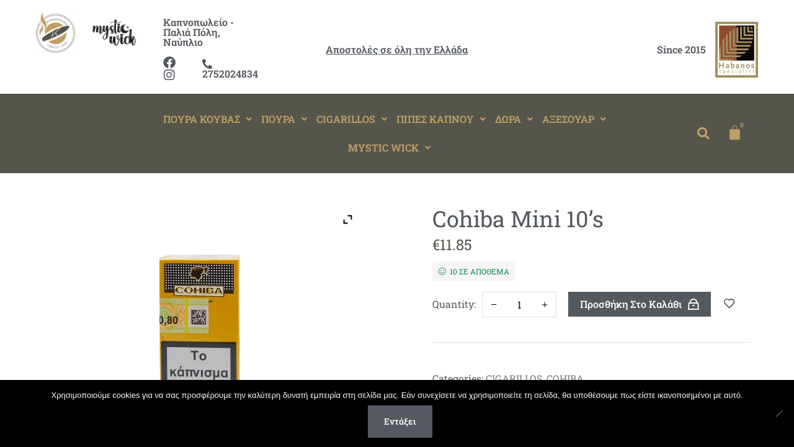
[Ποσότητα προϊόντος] (519, 304)
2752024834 (230, 69)
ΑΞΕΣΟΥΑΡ (574, 118)
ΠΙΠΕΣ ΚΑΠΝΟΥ (441, 118)
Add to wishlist (729, 304)
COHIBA (565, 378)
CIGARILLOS (351, 118)
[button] (207, 119)
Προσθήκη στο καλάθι (631, 303)
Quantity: (454, 303)
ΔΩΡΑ (514, 118)
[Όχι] (778, 413)
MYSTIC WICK (389, 147)
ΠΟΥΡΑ (284, 118)
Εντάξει (400, 421)
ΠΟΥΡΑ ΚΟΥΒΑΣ (207, 118)
